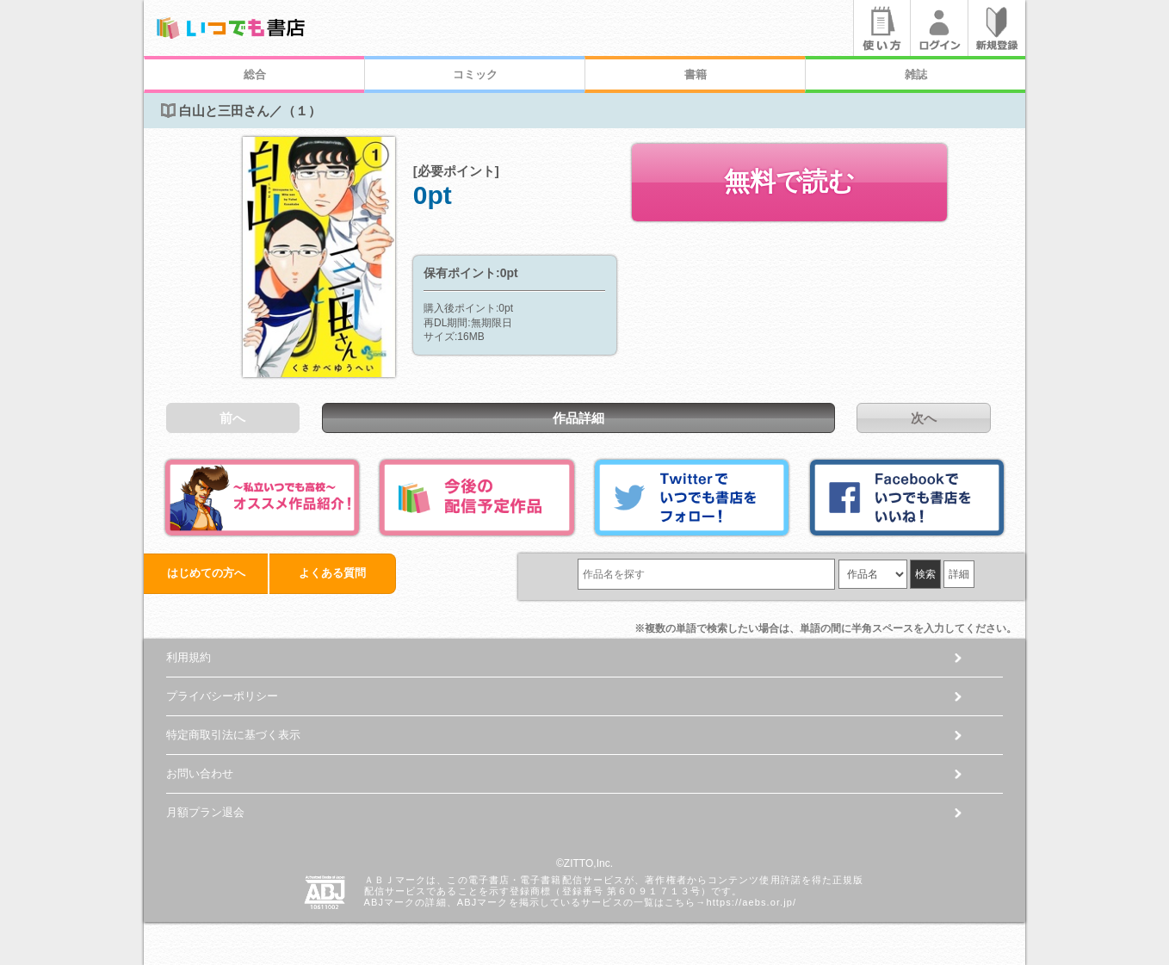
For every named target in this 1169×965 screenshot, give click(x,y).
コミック (475, 74)
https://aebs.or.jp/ (751, 902)
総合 (255, 74)
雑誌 (916, 74)
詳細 (959, 574)
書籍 (695, 74)
